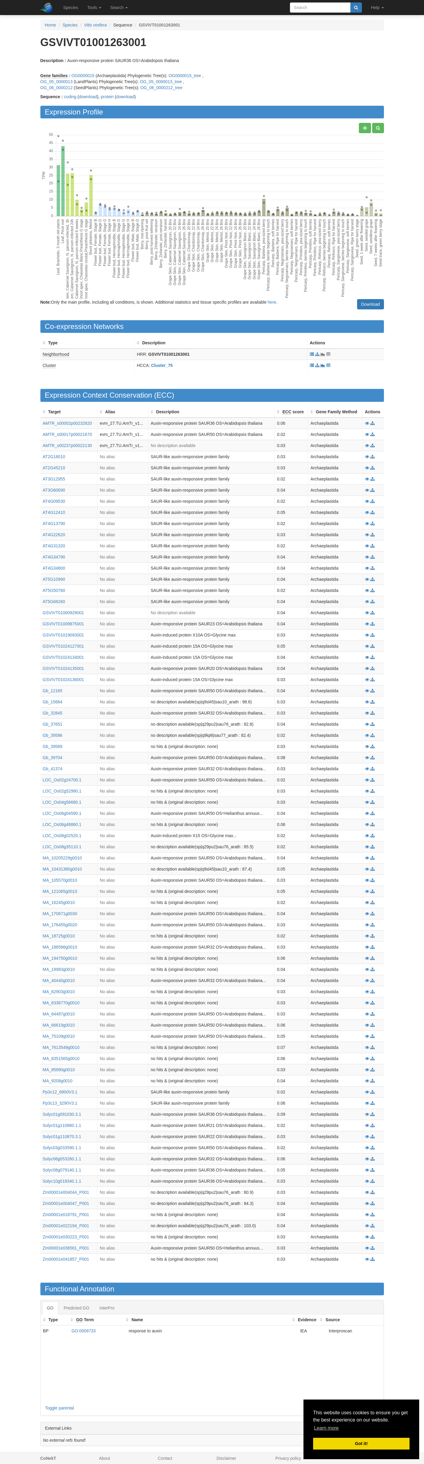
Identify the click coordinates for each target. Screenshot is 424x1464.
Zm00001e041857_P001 (66, 1259)
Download (370, 304)
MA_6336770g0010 (61, 1002)
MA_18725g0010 (59, 936)
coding (70, 96)
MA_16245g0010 (59, 902)
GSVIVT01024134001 (63, 657)
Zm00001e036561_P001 (66, 1248)
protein (107, 96)
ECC (164, 395)
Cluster (49, 365)
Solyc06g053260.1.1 (62, 1158)
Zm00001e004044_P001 (66, 1192)
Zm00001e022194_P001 (66, 1225)
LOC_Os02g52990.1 (62, 791)
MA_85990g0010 (59, 1069)
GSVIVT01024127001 (63, 646)
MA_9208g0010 (58, 1080)
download (88, 96)
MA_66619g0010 (59, 1025)
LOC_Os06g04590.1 (62, 813)
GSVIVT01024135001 (63, 668)
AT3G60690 (54, 490)
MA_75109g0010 (59, 1036)
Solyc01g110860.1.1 (62, 1125)
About (104, 1458)
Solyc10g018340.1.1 (62, 1181)
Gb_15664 (52, 701)
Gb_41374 (52, 768)
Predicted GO (76, 1308)
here (272, 302)
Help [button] (377, 7)
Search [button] (119, 7)
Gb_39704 (52, 757)
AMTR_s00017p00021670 (67, 434)
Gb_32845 (52, 713)
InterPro (107, 1308)
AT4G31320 (54, 545)
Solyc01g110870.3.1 (62, 1136)
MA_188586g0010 (60, 947)
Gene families (54, 75)
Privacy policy (288, 1458)
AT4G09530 (54, 501)
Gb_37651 (52, 724)
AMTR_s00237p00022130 (67, 445)
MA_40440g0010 (59, 980)
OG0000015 (82, 75)
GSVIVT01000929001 (63, 612)
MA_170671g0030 (60, 913)
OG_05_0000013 (56, 81)
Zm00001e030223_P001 (66, 1236)
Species (70, 7)
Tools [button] (94, 7)
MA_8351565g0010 (61, 1058)
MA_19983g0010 (59, 969)
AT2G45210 (54, 467)
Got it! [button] (361, 1443)
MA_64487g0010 (59, 1014)
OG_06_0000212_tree (161, 87)
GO (50, 1308)
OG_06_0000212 (56, 87)
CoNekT (48, 1458)
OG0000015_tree (184, 75)
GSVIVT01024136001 (63, 679)
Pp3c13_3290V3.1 (60, 1103)
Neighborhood (56, 354)
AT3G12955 (54, 479)
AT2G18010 (54, 456)
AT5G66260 (54, 601)
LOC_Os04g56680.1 (62, 802)
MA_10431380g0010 (62, 869)
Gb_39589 (52, 746)
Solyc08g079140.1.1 (62, 1170)
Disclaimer (226, 1458)
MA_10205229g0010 (62, 858)
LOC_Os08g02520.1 (62, 835)
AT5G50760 (54, 590)
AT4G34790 (54, 557)
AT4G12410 (54, 512)
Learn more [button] (326, 1428)
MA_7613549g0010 (61, 1047)
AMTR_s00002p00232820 (67, 423)
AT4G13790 (54, 523)
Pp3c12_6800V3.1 (60, 1092)
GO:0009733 (83, 1330)
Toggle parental (59, 1408)
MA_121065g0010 (60, 891)
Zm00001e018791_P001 (66, 1214)
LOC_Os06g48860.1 (62, 824)
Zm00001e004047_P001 (66, 1203)
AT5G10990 (54, 579)
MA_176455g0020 (60, 924)
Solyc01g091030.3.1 (62, 1114)
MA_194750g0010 (60, 958)
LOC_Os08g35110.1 (62, 846)
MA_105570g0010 (60, 880)
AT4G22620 (54, 534)
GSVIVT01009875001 (63, 623)
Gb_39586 (52, 735)
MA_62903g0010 (59, 991)
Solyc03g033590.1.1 (62, 1147)
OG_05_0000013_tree (161, 81)
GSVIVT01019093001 (63, 635)
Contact (165, 1458)
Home (50, 25)
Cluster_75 (162, 365)
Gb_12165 (52, 690)
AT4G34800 (54, 568)
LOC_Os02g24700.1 (62, 779)
